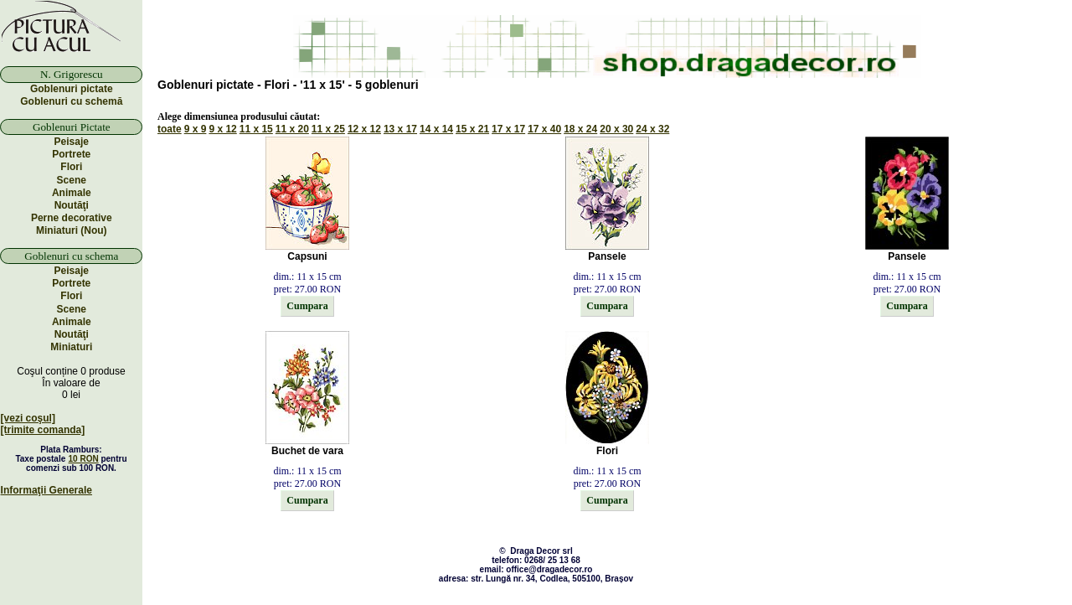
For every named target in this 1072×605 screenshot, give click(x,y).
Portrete (71, 154)
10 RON (84, 458)
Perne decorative (71, 218)
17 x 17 (508, 129)
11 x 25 (328, 129)
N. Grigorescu (71, 74)
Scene (71, 180)
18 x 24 (580, 129)
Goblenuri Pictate (72, 127)
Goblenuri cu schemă (71, 101)
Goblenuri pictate (71, 89)
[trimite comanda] (43, 430)
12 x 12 (364, 129)
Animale (71, 193)
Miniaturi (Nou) (71, 230)
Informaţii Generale (46, 490)
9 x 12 (222, 129)
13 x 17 (400, 129)
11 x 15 (256, 129)
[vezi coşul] (28, 418)
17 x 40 (544, 129)
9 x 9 (195, 129)
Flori (71, 167)
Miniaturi (71, 347)
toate (169, 129)
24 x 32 (652, 129)
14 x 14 (436, 129)
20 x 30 (616, 129)
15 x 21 (472, 129)
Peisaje (71, 141)
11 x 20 (292, 129)
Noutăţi (71, 205)
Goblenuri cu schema (71, 256)
